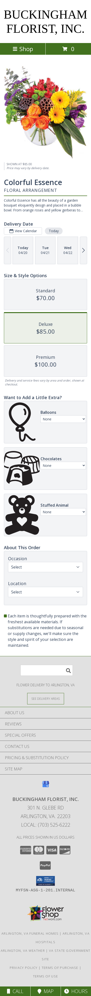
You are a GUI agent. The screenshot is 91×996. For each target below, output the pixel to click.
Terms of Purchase (60, 967)
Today (54, 231)
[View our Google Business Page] (46, 786)
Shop (23, 49)
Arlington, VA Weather (23, 950)
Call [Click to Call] (15, 991)
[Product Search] (46, 670)
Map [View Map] (46, 991)
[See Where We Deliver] (45, 698)
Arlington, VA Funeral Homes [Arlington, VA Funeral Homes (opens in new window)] (29, 933)
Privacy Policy (24, 967)
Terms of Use (45, 976)
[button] (45, 881)
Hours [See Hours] (76, 991)
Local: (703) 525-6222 (45, 824)
